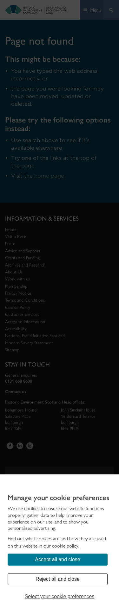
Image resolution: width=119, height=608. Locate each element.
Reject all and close (58, 579)
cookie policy (65, 546)
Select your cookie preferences (60, 596)
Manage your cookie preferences (58, 498)
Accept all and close (57, 559)
